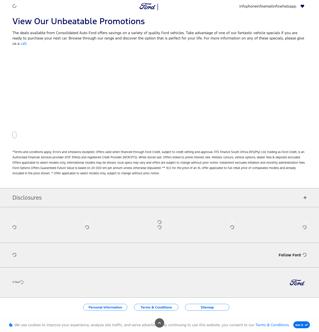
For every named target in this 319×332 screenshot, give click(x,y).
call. (24, 43)
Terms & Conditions (156, 307)
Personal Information (105, 307)
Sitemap (207, 307)
